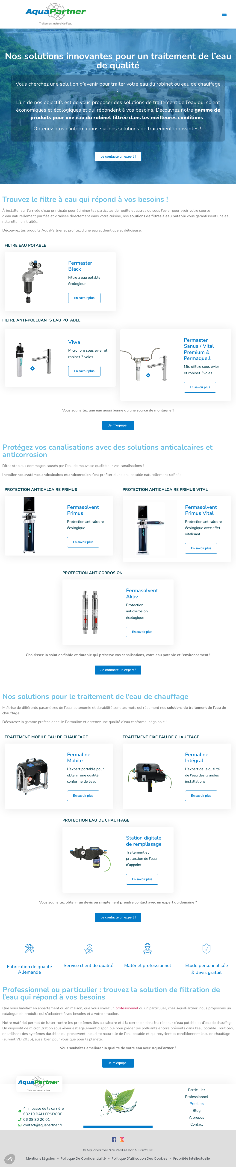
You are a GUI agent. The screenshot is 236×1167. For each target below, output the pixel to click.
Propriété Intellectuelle (191, 1158)
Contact (196, 1124)
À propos (196, 1117)
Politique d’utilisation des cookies (140, 1158)
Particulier (196, 1089)
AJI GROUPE (144, 1150)
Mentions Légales (41, 1158)
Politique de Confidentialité (84, 1158)
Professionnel (196, 1096)
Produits (197, 1103)
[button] (224, 14)
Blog (197, 1110)
